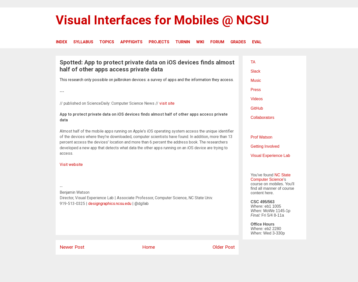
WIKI (200, 42)
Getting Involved (265, 146)
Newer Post (72, 247)
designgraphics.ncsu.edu (109, 203)
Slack (255, 71)
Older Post (224, 247)
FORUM (217, 42)
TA (253, 62)
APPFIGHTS (131, 42)
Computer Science (267, 179)
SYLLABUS (83, 42)
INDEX (61, 42)
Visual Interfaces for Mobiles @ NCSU (162, 20)
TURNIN (183, 42)
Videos (257, 99)
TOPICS (106, 42)
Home (148, 247)
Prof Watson (261, 137)
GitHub (257, 108)
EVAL (257, 42)
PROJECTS (159, 42)
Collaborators (262, 117)
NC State (282, 175)
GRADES (238, 42)
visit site (167, 103)
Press (256, 90)
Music (256, 80)
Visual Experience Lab (270, 155)
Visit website (71, 164)
